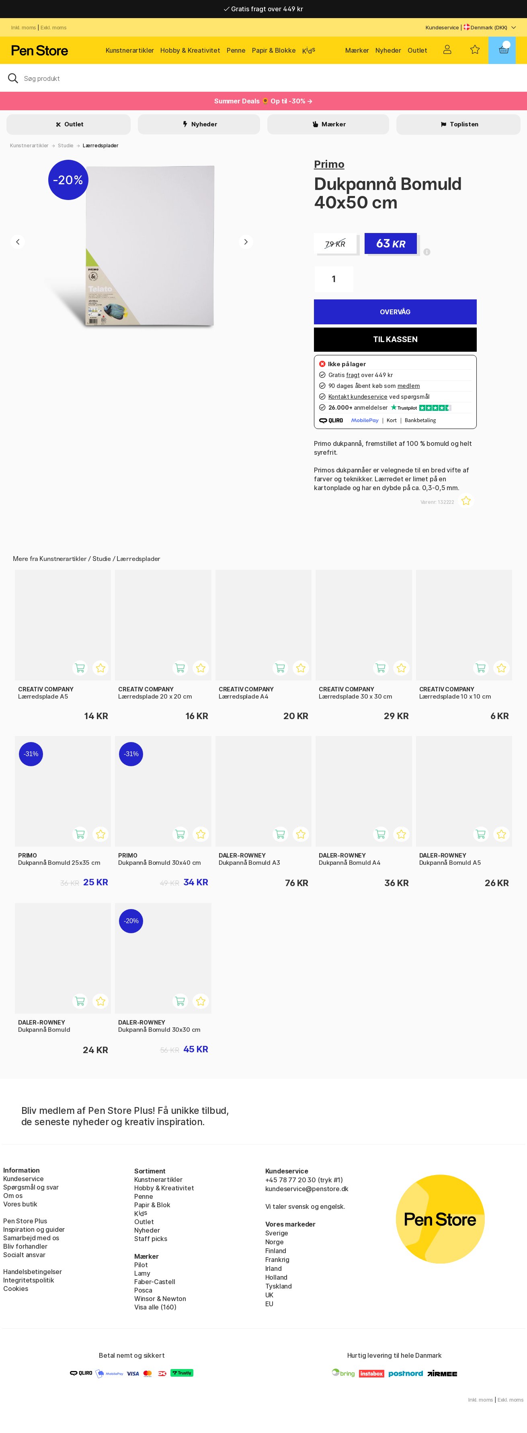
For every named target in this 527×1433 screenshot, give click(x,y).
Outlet (417, 50)
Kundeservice (442, 27)
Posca (143, 1290)
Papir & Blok (152, 1205)
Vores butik (20, 1204)
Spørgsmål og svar (31, 1187)
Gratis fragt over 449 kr (263, 9)
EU (269, 1304)
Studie (66, 145)
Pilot (141, 1265)
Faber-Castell (154, 1282)
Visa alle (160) (155, 1307)
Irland (273, 1268)
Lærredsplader (101, 145)
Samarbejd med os (31, 1238)
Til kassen (395, 339)
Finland (276, 1251)
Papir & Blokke (274, 50)
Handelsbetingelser (32, 1272)
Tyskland (278, 1286)
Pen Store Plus (25, 1221)
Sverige (277, 1233)
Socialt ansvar (24, 1255)
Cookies (15, 1289)
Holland (276, 1277)
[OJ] (263, 77)
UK (269, 1295)
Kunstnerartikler (130, 50)
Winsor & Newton (160, 1299)
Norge (274, 1242)
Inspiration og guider (34, 1229)
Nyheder (388, 50)
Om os (13, 1196)
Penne (236, 50)
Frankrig (277, 1260)
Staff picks (150, 1239)
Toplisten (463, 124)
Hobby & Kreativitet (190, 50)
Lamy (142, 1273)
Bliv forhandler (25, 1246)
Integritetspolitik (28, 1280)
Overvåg (395, 312)
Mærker (357, 50)
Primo (329, 164)
